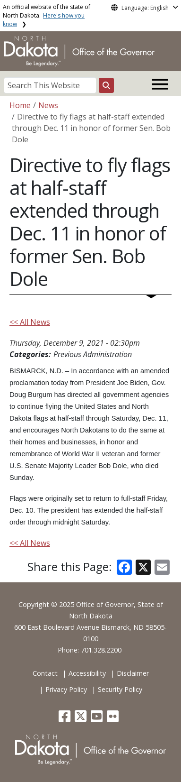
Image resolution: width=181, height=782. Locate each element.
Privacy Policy (66, 689)
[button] (65, 718)
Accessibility (87, 673)
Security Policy (120, 689)
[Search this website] (106, 85)
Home (20, 105)
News (48, 105)
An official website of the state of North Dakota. (46, 15)
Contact (45, 673)
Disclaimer (133, 673)
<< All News (29, 322)
